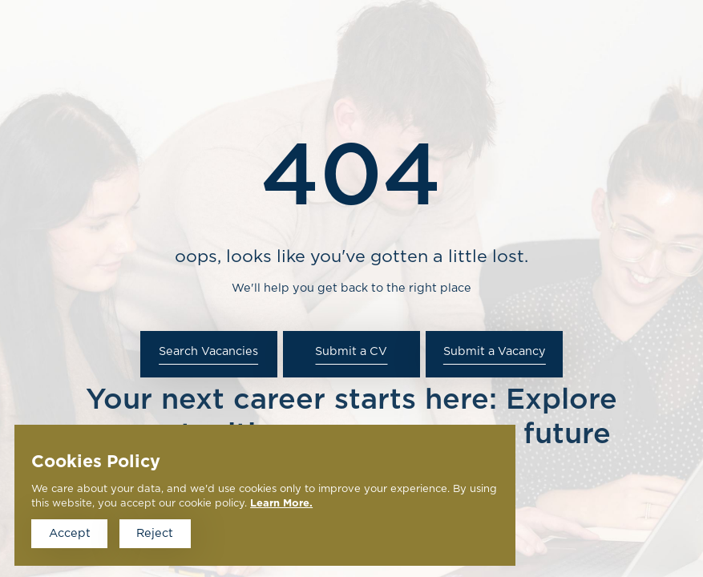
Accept (70, 533)
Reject (154, 533)
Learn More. (281, 503)
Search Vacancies (208, 351)
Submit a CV (351, 351)
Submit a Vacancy (494, 351)
